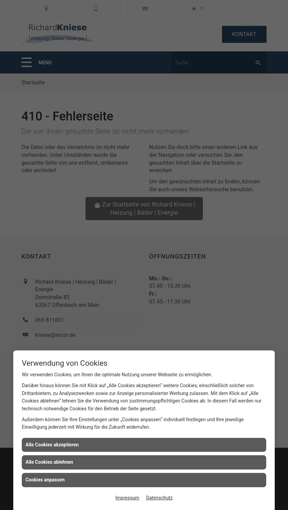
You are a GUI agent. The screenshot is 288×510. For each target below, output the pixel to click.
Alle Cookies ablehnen (49, 462)
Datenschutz (159, 497)
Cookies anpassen (45, 479)
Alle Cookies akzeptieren (52, 444)
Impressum (127, 497)
